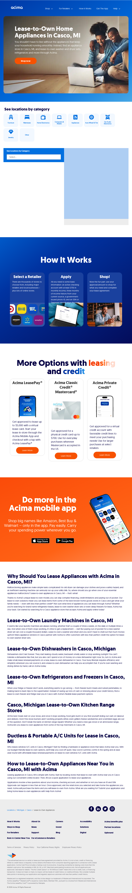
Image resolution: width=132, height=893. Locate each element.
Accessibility (86, 821)
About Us (35, 821)
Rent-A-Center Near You (18, 838)
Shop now (25, 61)
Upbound (108, 832)
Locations (11, 810)
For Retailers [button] (64, 8)
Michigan (20, 810)
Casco (29, 810)
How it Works (85, 8)
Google (66, 541)
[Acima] (11, 855)
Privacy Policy (29, 847)
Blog (58, 832)
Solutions (84, 827)
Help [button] (115, 8)
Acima (17, 8)
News (34, 827)
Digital (83, 832)
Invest (59, 827)
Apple (41, 541)
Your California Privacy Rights (48, 847)
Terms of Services (14, 847)
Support (35, 832)
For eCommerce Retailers (43, 838)
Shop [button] (47, 8)
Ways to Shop (13, 827)
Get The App (102, 8)
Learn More (27, 450)
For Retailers (13, 832)
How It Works (13, 821)
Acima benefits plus (113, 821)
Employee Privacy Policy (71, 847)
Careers (59, 821)
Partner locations (112, 827)
